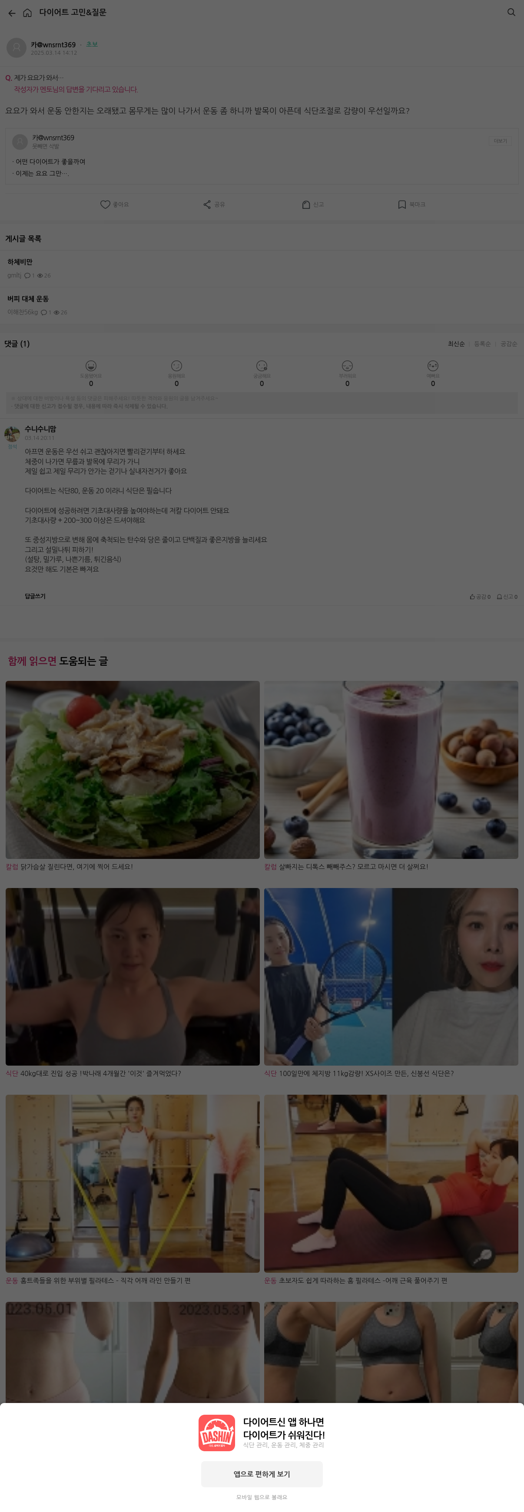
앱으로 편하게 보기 (262, 1474)
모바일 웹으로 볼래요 (262, 1497)
